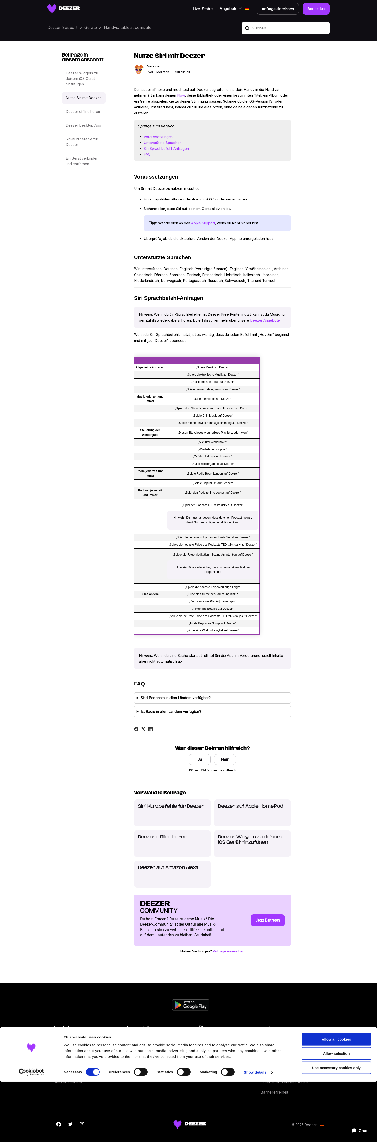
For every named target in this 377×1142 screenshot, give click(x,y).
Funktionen (209, 1061)
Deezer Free (64, 1040)
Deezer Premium (68, 1051)
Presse (132, 1061)
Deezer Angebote (265, 320)
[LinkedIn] (150, 729)
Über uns (207, 1040)
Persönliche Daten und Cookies (289, 1051)
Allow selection (336, 1114)
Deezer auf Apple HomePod (250, 806)
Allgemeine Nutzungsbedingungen (292, 1040)
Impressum (270, 1071)
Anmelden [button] (316, 8)
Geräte (90, 27)
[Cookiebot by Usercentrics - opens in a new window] (31, 1132)
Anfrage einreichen (228, 951)
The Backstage (139, 1071)
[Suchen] (286, 28)
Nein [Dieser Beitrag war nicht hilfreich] (225, 759)
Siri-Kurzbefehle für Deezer (82, 142)
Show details (255, 1132)
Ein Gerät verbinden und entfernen (82, 161)
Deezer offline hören (83, 111)
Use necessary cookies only (336, 1128)
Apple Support (203, 223)
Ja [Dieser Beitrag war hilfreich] (199, 759)
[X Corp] (143, 729)
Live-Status (203, 8)
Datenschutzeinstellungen (284, 1081)
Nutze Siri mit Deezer (83, 97)
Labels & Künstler (142, 1040)
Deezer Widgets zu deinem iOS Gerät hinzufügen (82, 78)
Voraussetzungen (158, 136)
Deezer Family (66, 1071)
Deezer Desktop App (83, 125)
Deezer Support (62, 27)
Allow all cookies (336, 1099)
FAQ (147, 154)
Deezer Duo (64, 1061)
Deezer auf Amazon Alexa (168, 868)
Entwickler (135, 1051)
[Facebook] (136, 729)
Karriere (206, 1051)
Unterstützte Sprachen (162, 142)
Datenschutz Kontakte (280, 1061)
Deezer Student (67, 1081)
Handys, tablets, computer (128, 27)
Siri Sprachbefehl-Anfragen (166, 148)
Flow (181, 95)
